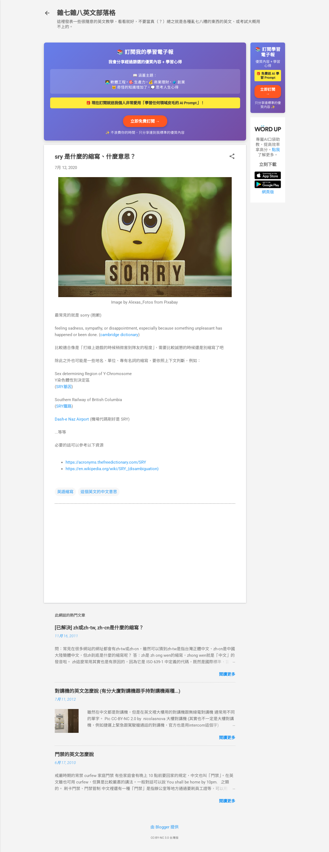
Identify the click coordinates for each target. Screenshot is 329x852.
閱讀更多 (227, 674)
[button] (232, 157)
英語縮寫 (65, 491)
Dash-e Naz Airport (72, 419)
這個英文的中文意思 (98, 491)
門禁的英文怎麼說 (74, 754)
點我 (276, 149)
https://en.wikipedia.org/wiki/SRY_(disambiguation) (112, 468)
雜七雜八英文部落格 (86, 13)
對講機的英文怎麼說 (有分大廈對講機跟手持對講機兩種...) (117, 691)
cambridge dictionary (119, 334)
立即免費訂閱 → (145, 121)
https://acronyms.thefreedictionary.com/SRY (106, 462)
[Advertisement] (267, 288)
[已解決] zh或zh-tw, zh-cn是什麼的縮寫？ (99, 627)
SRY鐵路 (64, 406)
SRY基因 (64, 386)
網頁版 (268, 192)
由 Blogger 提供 (164, 827)
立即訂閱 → (267, 91)
